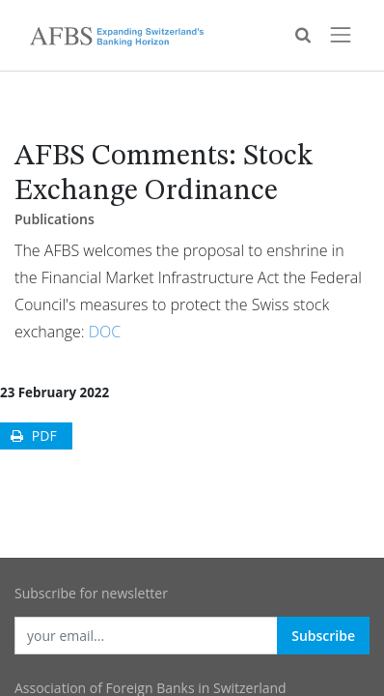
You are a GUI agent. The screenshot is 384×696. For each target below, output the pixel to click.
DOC (105, 331)
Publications (54, 219)
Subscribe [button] (323, 635)
